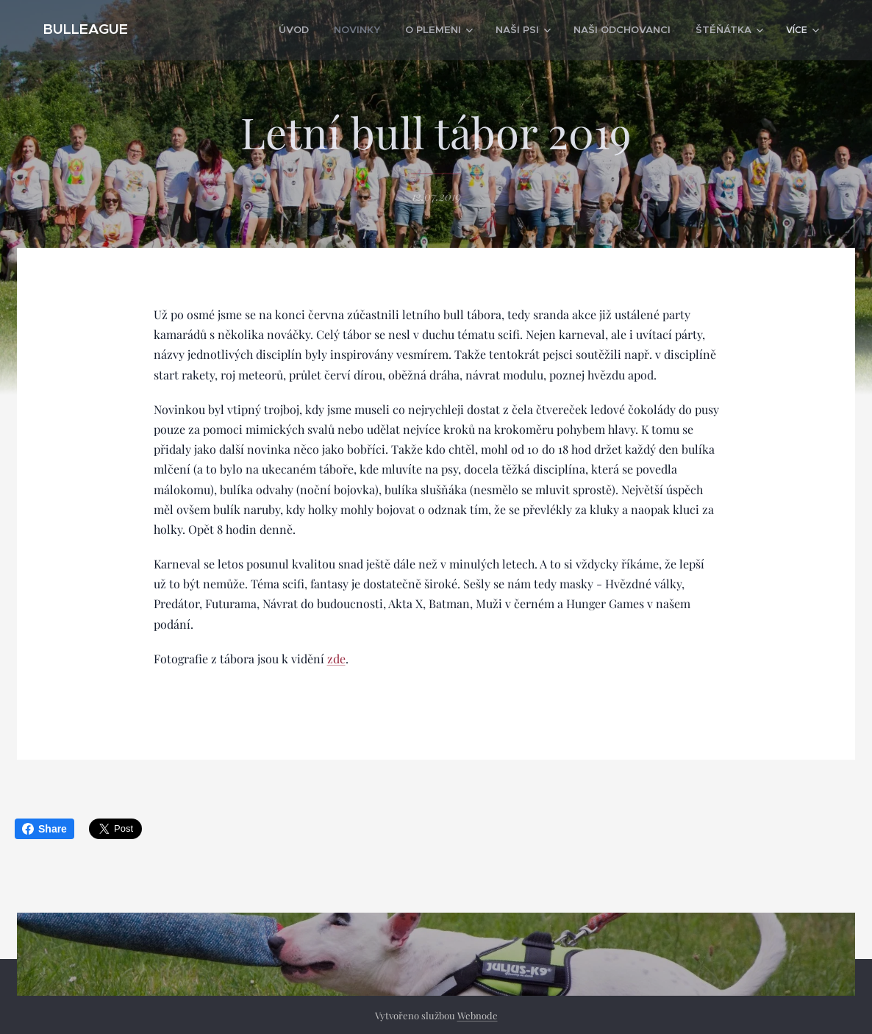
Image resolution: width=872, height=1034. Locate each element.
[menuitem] (250, 30)
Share (44, 829)
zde (336, 658)
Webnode (477, 1015)
